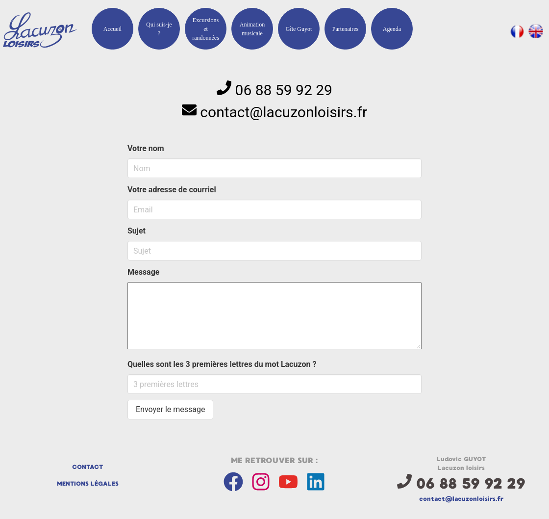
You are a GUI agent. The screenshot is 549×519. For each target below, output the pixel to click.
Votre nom (145, 148)
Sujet (136, 230)
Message (143, 272)
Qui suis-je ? (159, 29)
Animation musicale (252, 29)
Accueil (112, 29)
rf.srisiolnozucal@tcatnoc (283, 112)
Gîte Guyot (299, 29)
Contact (87, 467)
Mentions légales (88, 483)
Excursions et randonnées (205, 29)
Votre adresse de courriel (171, 189)
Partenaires (345, 29)
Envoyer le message (170, 409)
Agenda (392, 29)
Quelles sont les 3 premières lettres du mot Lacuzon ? (221, 364)
